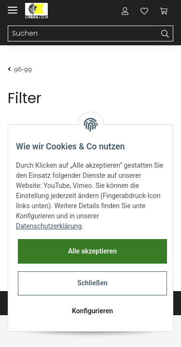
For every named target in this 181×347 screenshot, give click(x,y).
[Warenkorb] (163, 10)
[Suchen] (82, 34)
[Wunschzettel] (144, 10)
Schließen (92, 283)
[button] (125, 10)
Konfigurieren (92, 311)
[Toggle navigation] (12, 6)
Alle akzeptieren (92, 251)
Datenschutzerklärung (49, 226)
